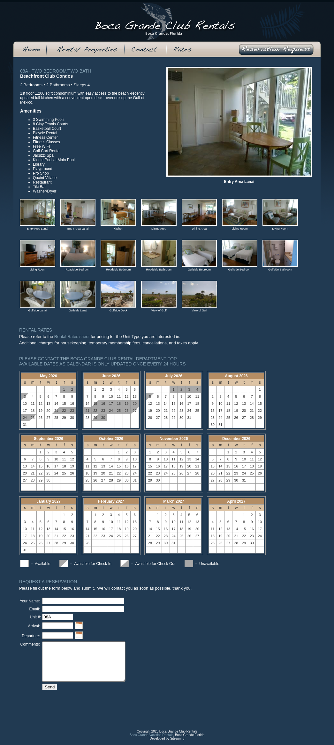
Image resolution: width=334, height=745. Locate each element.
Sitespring (177, 743)
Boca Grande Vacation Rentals (151, 739)
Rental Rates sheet (72, 336)
